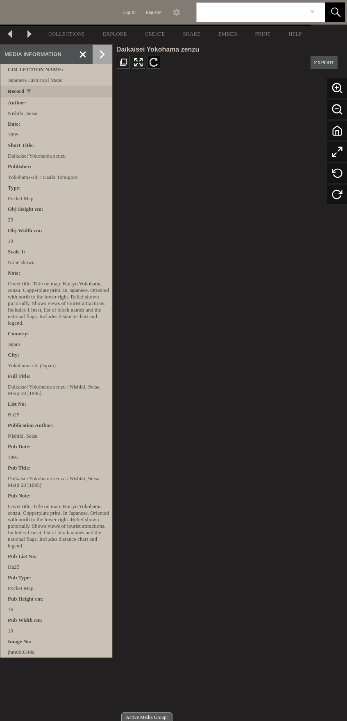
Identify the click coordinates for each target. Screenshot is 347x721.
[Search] (251, 12)
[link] (312, 12)
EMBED (227, 34)
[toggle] (29, 92)
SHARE (191, 34)
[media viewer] (230, 398)
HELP (295, 34)
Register (153, 12)
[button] (335, 12)
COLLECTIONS (66, 34)
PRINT (263, 34)
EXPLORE (115, 34)
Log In (129, 12)
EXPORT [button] (324, 62)
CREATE (155, 34)
